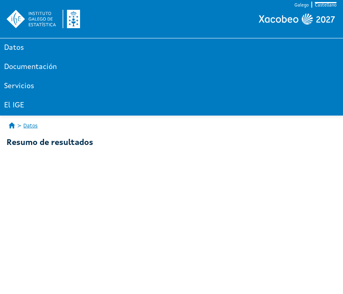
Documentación (30, 67)
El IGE (14, 105)
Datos (14, 47)
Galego (301, 5)
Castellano (325, 5)
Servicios (19, 86)
